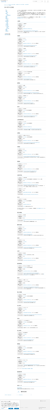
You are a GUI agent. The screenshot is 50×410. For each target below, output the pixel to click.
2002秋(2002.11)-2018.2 (26, 325)
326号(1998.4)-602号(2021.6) (27, 113)
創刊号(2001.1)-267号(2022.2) (27, 182)
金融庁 (7, 12)
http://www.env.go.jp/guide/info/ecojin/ (29, 353)
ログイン (48, 1)
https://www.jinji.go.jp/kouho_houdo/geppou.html (30, 30)
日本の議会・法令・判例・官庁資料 (20, 4)
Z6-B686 (24, 123)
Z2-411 (24, 375)
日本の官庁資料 (27, 4)
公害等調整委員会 (9, 15)
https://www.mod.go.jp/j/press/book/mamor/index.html (31, 364)
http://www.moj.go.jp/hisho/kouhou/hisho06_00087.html (31, 142)
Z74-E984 (24, 334)
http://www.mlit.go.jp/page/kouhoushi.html (29, 301)
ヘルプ (45, 1)
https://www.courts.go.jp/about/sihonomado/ (29, 381)
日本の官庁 (10, 5)
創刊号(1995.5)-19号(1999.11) (27, 126)
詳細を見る (2, 408)
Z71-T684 (24, 361)
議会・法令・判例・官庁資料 (12, 4)
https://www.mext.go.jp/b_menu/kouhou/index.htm (30, 184)
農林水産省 (7, 21)
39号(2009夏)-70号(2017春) (27, 312)
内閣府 (6, 11)
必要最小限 (11, 408)
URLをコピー (19, 391)
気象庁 (7, 27)
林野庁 (7, 22)
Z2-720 (24, 110)
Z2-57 (24, 25)
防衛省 (6, 30)
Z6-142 (24, 216)
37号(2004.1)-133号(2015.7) (27, 299)
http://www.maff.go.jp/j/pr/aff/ (27, 234)
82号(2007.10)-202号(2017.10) (27, 90)
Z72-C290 (24, 150)
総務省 (6, 13)
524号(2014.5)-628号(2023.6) (27, 232)
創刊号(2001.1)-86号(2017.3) (27, 43)
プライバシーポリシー (21, 407)
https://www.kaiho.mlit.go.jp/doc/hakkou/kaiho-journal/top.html (32, 314)
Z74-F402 (24, 241)
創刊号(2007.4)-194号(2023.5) (27, 245)
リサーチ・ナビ (6, 4)
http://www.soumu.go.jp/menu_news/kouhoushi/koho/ (31, 92)
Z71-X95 (24, 267)
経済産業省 (7, 24)
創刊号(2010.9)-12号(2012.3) (27, 154)
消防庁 (7, 14)
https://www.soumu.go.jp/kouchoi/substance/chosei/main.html (32, 128)
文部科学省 (7, 18)
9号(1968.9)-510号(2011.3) (27, 204)
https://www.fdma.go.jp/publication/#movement (30, 115)
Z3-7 (24, 165)
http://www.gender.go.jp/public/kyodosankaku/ (30, 55)
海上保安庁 (8, 26)
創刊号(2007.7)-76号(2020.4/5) (27, 351)
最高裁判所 (7, 31)
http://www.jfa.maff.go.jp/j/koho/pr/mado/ (29, 260)
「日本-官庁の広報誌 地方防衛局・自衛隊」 (27, 368)
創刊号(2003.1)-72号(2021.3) (27, 140)
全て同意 (17, 408)
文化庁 (7, 19)
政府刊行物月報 (19, 387)
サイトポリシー (26, 407)
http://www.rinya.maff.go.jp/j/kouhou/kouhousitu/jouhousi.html (32, 247)
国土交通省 (7, 25)
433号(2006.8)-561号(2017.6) (27, 258)
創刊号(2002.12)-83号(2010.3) (27, 76)
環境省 (6, 29)
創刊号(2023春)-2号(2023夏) (27, 192)
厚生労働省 (7, 20)
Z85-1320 (24, 179)
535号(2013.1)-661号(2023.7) (27, 337)
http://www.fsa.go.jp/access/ (27, 78)
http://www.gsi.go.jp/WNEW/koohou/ (28, 339)
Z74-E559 (24, 254)
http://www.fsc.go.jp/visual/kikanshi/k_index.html (30, 65)
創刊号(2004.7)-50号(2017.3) (27, 63)
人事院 (6, 10)
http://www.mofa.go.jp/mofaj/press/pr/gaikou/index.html (31, 156)
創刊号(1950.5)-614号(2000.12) (27, 28)
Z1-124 (24, 200)
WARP (24, 206)
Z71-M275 (25, 60)
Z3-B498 (24, 97)
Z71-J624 (24, 39)
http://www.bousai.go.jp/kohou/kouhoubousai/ (30, 45)
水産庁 (7, 23)
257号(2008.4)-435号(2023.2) (27, 100)
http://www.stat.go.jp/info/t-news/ (28, 102)
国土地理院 (8, 28)
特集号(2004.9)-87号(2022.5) (27, 379)
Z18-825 (24, 228)
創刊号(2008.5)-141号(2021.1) (27, 53)
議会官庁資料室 (7, 34)
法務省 (6, 16)
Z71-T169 (24, 347)
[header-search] (38, 1)
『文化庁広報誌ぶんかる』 (40, 208)
